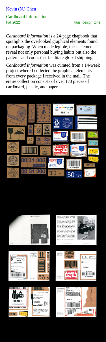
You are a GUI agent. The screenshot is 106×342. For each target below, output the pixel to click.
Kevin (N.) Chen (21, 9)
